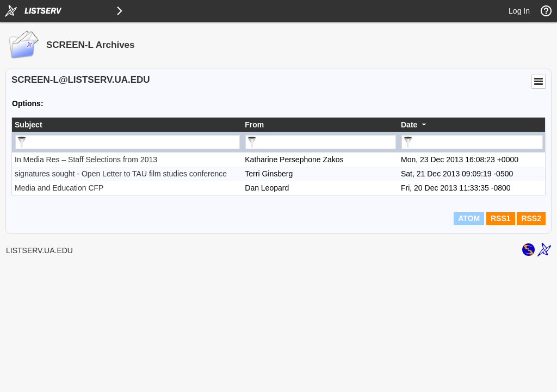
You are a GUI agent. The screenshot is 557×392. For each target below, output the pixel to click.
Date (409, 124)
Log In (519, 11)
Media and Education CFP (59, 187)
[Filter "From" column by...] (320, 142)
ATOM (469, 218)
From (254, 124)
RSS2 (531, 218)
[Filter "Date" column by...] (472, 142)
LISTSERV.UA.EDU (39, 250)
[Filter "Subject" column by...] (127, 142)
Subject (28, 124)
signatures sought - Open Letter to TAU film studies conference (121, 173)
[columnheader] (127, 125)
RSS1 (501, 218)
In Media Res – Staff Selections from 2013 (86, 159)
